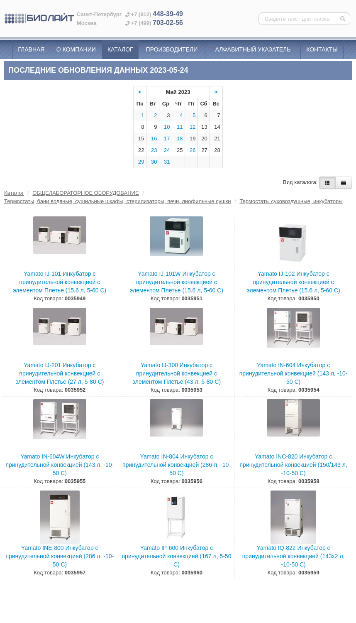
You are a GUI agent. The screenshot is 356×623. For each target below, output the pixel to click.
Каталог (120, 49)
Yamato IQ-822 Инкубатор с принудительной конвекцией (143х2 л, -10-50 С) (293, 556)
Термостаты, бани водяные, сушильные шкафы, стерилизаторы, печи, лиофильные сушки (117, 201)
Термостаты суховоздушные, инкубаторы (290, 201)
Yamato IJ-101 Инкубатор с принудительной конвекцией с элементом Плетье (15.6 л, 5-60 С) (59, 282)
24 (167, 150)
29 (141, 162)
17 (167, 138)
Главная (31, 49)
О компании (76, 49)
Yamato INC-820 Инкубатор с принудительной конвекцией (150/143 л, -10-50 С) (293, 464)
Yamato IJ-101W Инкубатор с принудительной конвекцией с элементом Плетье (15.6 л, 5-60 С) (176, 282)
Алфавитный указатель (253, 49)
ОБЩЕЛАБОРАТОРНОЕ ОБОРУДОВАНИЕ (85, 193)
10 (167, 127)
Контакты (322, 49)
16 (154, 138)
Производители (172, 49)
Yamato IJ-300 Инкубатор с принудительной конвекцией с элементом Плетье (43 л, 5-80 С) (176, 373)
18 (180, 138)
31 (167, 162)
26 (192, 150)
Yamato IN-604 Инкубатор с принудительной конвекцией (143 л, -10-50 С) (293, 373)
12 (192, 127)
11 (180, 127)
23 (154, 150)
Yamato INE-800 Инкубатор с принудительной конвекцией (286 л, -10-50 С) (59, 556)
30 (154, 162)
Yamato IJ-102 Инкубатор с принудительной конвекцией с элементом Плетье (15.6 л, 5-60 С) (293, 282)
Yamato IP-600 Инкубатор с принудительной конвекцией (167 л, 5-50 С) (177, 556)
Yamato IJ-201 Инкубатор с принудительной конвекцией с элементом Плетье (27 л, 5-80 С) (59, 373)
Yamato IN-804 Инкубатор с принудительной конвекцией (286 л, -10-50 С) (176, 464)
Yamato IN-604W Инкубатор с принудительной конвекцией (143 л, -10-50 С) (59, 464)
